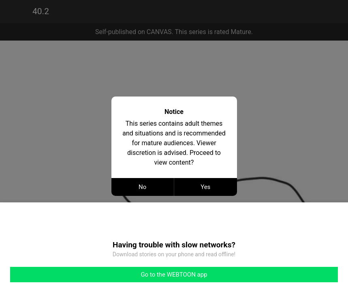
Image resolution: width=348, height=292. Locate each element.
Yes (205, 187)
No (142, 187)
